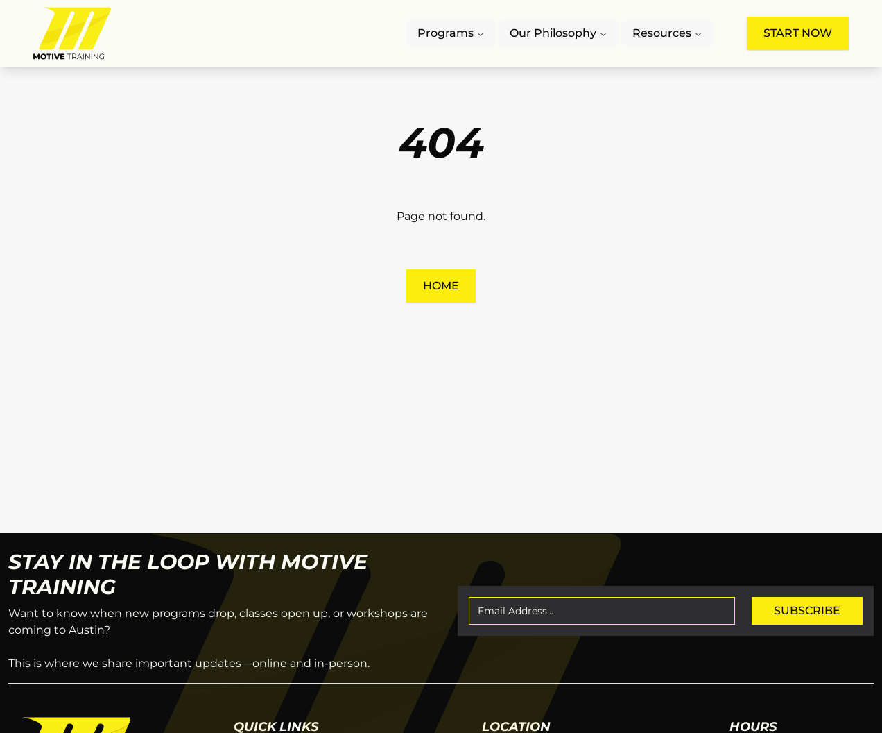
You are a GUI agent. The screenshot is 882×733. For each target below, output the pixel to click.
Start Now (797, 33)
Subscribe (807, 610)
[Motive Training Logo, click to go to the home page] (72, 33)
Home (441, 285)
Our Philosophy (558, 33)
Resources (667, 33)
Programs (451, 33)
